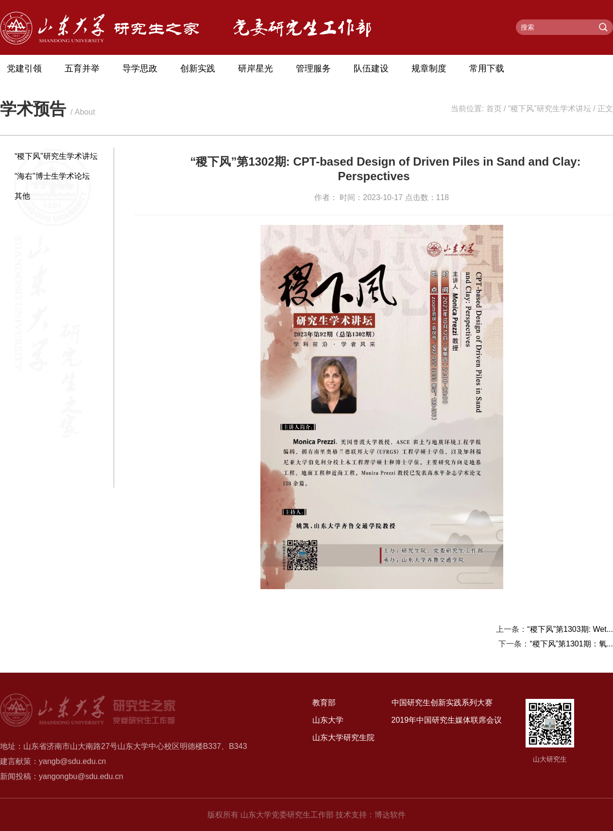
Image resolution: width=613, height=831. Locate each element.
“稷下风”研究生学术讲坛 (549, 108)
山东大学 (327, 720)
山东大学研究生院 (343, 737)
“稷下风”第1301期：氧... (571, 644)
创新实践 (197, 68)
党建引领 (24, 68)
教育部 (324, 702)
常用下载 (486, 68)
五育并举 (82, 68)
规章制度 (428, 68)
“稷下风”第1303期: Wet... (570, 629)
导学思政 (139, 68)
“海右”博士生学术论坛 (52, 176)
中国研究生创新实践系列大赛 (442, 702)
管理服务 (313, 68)
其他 (22, 196)
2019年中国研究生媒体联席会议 (447, 720)
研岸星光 (255, 68)
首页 (494, 108)
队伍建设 (371, 68)
